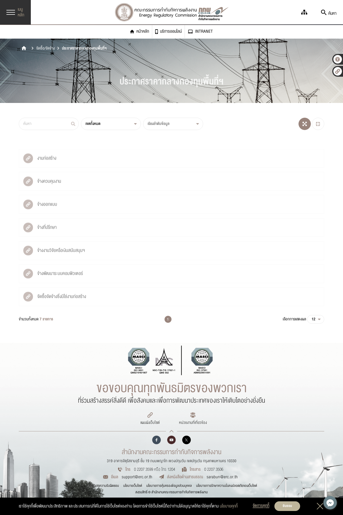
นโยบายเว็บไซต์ (132, 486)
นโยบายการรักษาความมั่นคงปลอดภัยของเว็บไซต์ (226, 486)
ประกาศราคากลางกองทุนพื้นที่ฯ (84, 48)
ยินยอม (287, 506)
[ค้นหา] (49, 124)
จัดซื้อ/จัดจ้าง (45, 48)
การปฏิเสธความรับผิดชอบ (102, 486)
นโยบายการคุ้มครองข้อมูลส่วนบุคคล (169, 486)
